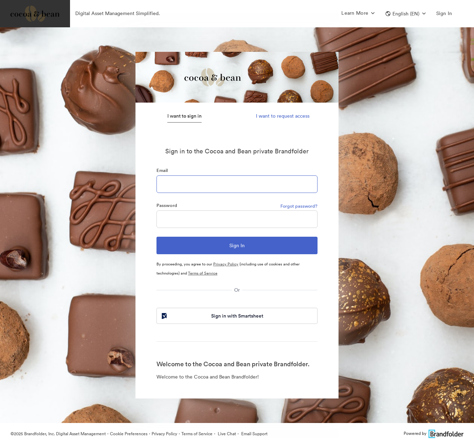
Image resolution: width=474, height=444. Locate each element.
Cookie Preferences (128, 434)
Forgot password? (299, 206)
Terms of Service (202, 273)
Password (166, 205)
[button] (405, 13)
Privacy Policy (225, 264)
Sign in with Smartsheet (211, 315)
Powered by (433, 433)
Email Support (253, 434)
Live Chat (226, 434)
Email (162, 170)
